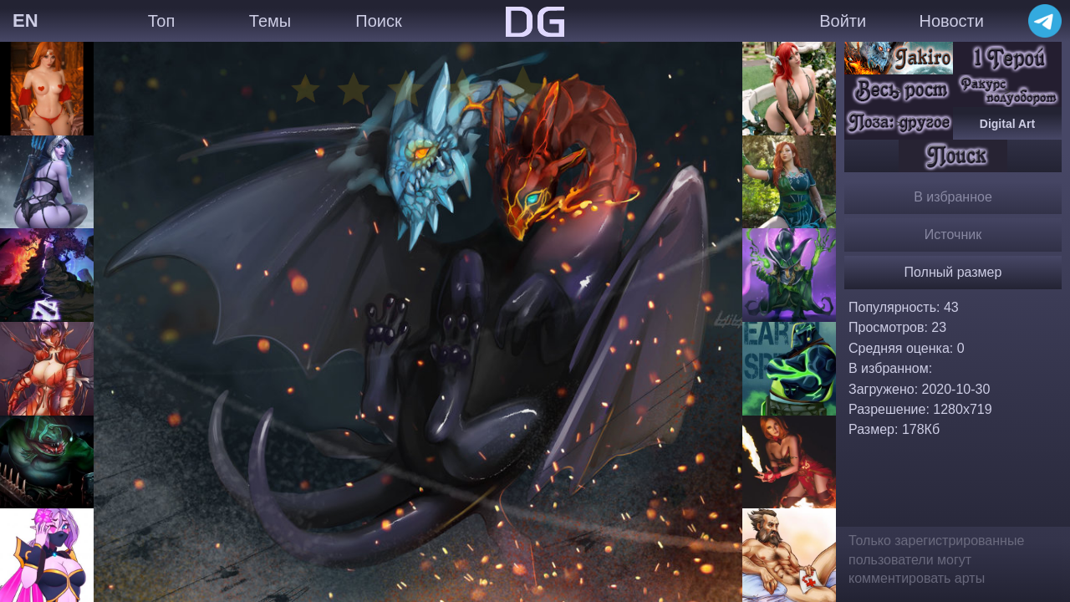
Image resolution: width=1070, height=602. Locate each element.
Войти (842, 21)
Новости (951, 21)
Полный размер (953, 272)
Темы (270, 21)
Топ (162, 21)
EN (25, 20)
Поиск (378, 21)
